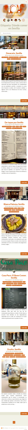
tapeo (21, 126)
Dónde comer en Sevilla (16, 59)
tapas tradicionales (19, 210)
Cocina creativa (5, 57)
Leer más (24, 101)
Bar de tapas (8, 128)
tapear (17, 126)
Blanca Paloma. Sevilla (14, 204)
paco (21, 55)
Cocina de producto (19, 353)
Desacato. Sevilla (14, 53)
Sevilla (8, 59)
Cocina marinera (17, 355)
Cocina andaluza (23, 57)
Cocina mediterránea (7, 281)
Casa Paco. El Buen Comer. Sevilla (14, 276)
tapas (14, 126)
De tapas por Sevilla (14, 122)
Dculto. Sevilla (14, 349)
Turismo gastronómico (13, 57)
